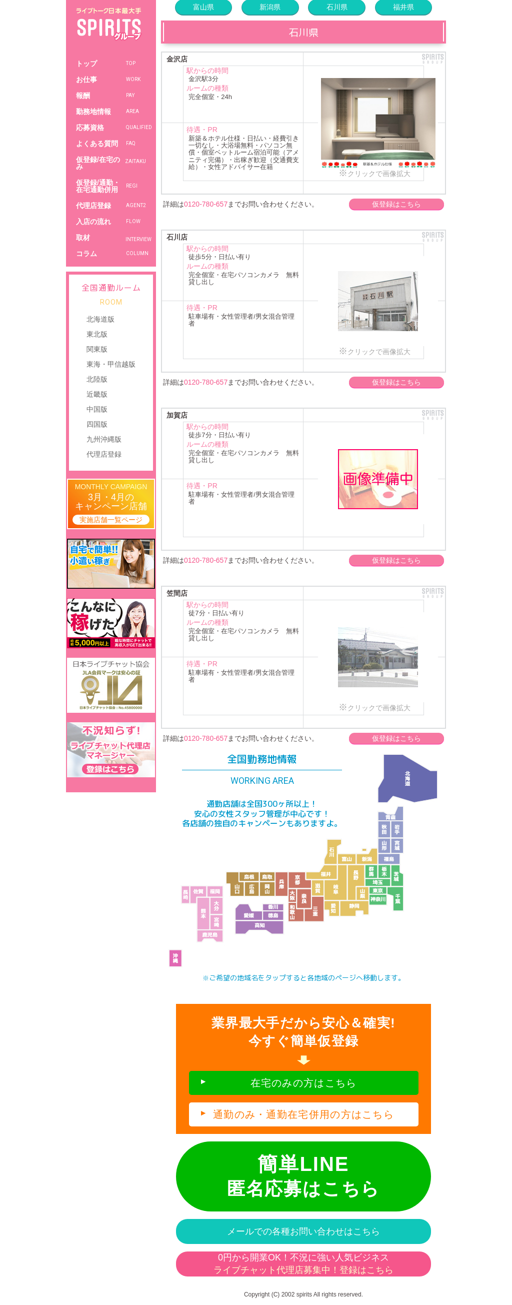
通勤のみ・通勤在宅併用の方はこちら (303, 1114)
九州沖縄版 (104, 439)
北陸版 (97, 379)
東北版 (97, 334)
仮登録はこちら (396, 204)
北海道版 (100, 319)
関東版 (97, 349)
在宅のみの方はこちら (303, 1082)
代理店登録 (104, 454)
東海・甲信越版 (111, 364)
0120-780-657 (206, 204)
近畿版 (97, 394)
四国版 (97, 424)
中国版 (97, 409)
